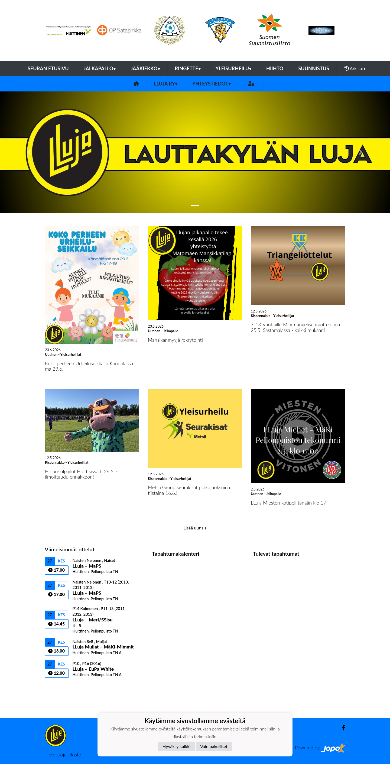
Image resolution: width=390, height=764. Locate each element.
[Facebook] (341, 727)
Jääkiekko (145, 68)
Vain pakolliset (213, 746)
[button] (29, 152)
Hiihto (274, 68)
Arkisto (355, 68)
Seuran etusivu (48, 68)
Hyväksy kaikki (176, 746)
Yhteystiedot (211, 84)
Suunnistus (313, 68)
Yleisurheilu (233, 68)
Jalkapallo (100, 68)
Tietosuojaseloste (63, 755)
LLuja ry (165, 84)
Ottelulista (58, 687)
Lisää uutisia (194, 527)
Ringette (188, 68)
